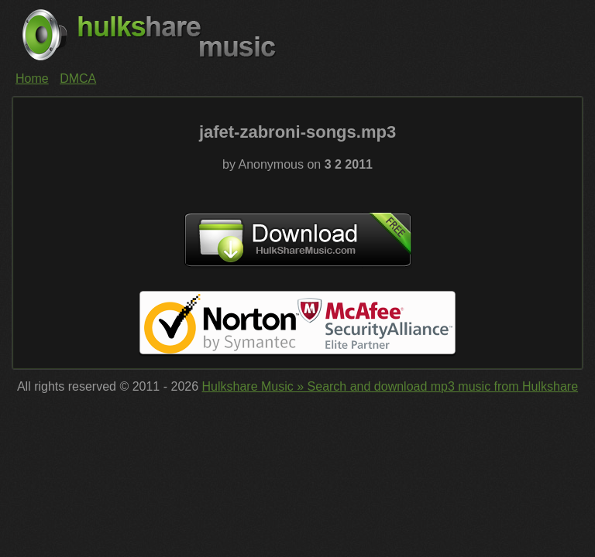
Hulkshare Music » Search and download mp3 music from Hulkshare (390, 386)
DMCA (78, 78)
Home (32, 78)
